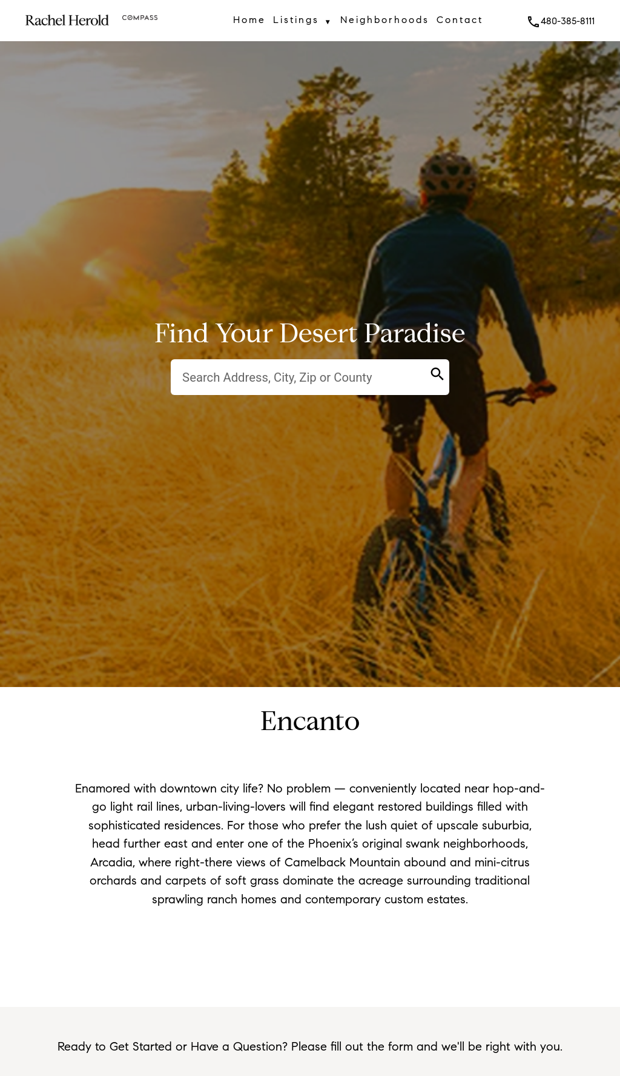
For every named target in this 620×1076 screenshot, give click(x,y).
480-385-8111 (560, 21)
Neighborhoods (384, 19)
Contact (460, 19)
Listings (302, 22)
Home (249, 19)
